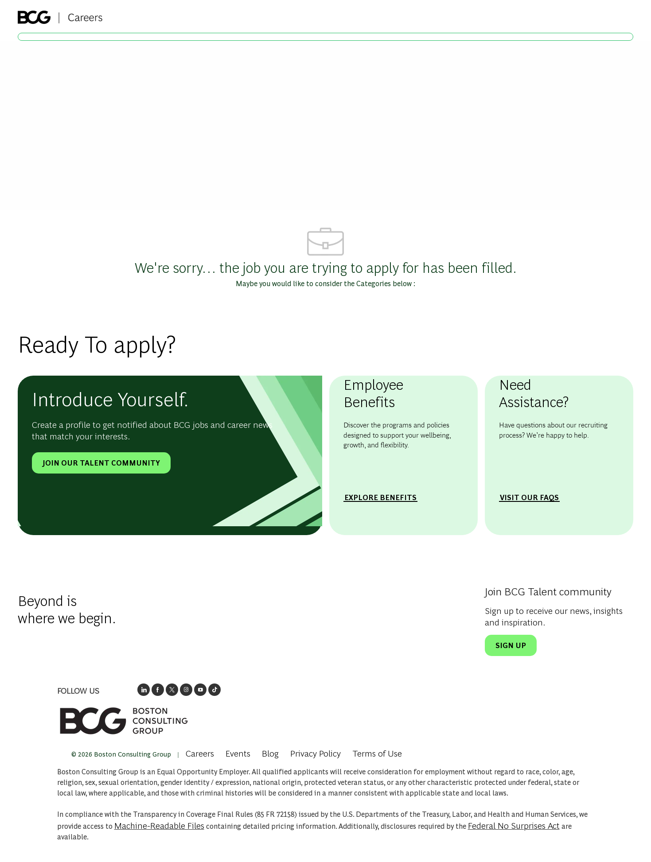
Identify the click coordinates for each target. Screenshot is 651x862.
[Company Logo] (60, 14)
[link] (123, 721)
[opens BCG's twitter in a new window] (172, 689)
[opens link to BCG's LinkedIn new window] (143, 689)
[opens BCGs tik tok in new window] (214, 689)
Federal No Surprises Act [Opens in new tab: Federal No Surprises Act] (514, 825)
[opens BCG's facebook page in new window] (158, 689)
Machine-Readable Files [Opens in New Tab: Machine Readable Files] (159, 825)
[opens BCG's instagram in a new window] (186, 689)
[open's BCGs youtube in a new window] (200, 689)
